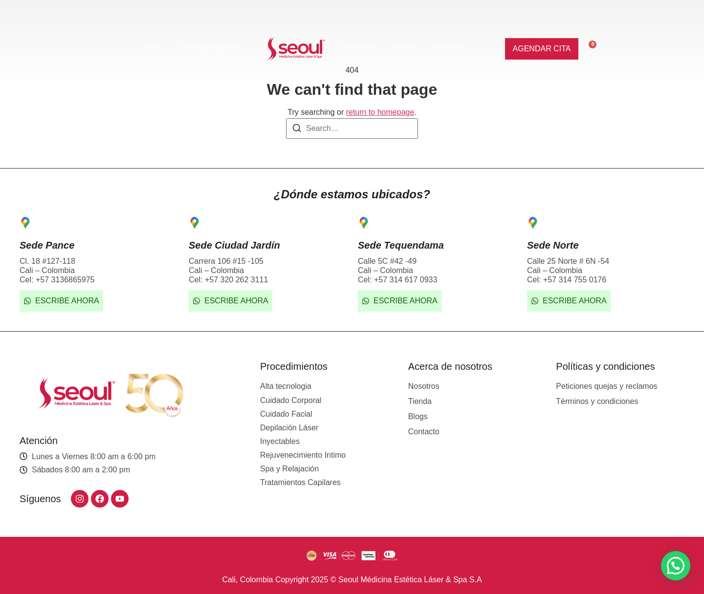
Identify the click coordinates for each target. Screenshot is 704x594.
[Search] (296, 129)
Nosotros (424, 386)
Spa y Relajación (289, 469)
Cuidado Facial (286, 414)
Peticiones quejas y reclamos (606, 386)
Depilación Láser (289, 428)
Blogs (418, 416)
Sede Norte (553, 245)
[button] (675, 565)
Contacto (424, 431)
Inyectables (280, 441)
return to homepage (380, 112)
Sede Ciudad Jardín (234, 245)
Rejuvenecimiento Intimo (303, 455)
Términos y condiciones (597, 401)
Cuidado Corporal (290, 400)
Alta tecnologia (285, 386)
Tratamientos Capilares (300, 482)
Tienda (420, 401)
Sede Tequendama (401, 245)
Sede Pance (47, 245)
